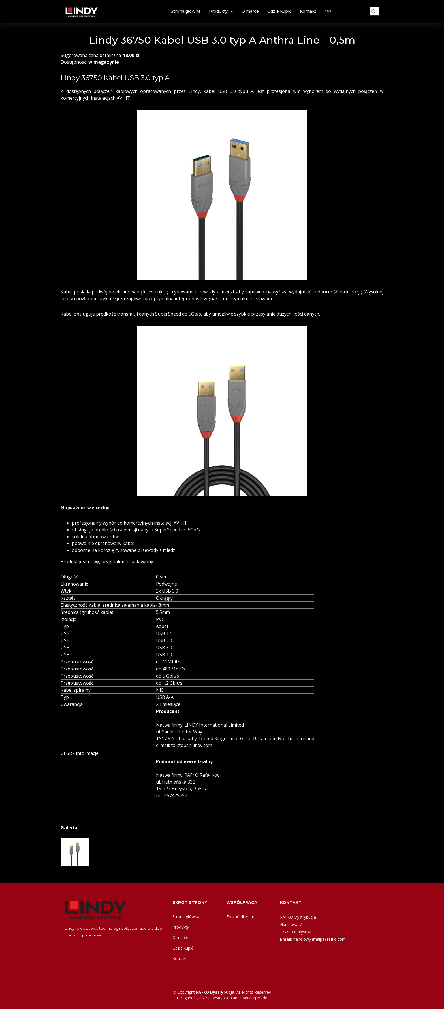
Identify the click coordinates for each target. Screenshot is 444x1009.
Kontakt (308, 11)
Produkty (218, 11)
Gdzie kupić (279, 11)
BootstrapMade (253, 997)
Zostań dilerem (240, 916)
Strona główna (185, 11)
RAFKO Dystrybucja (215, 997)
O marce (250, 11)
